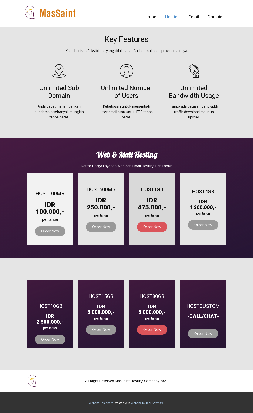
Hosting (172, 16)
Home (150, 16)
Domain (215, 16)
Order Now (50, 231)
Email (193, 16)
